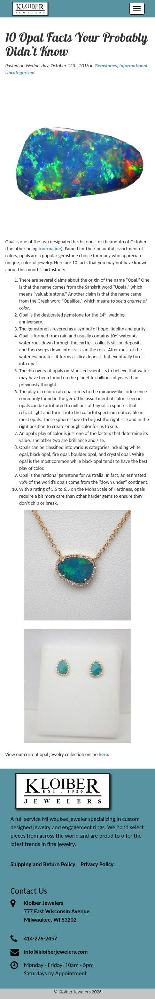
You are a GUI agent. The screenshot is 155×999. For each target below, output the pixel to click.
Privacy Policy (97, 864)
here (103, 754)
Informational (133, 66)
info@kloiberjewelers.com (56, 951)
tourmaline (50, 249)
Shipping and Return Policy (42, 864)
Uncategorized (19, 73)
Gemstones (106, 66)
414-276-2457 (40, 938)
